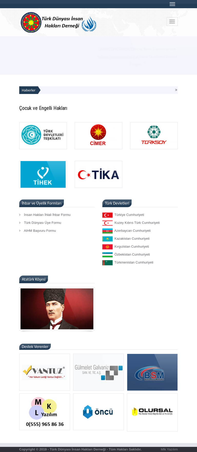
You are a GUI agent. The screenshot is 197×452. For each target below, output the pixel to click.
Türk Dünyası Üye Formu (40, 223)
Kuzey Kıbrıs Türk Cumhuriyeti (131, 223)
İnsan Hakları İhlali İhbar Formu (45, 215)
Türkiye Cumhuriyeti (123, 215)
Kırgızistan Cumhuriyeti (125, 246)
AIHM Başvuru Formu (37, 231)
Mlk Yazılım (169, 449)
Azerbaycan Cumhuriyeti (126, 231)
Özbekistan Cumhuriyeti (126, 254)
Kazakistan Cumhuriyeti (126, 238)
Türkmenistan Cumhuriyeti (127, 262)
